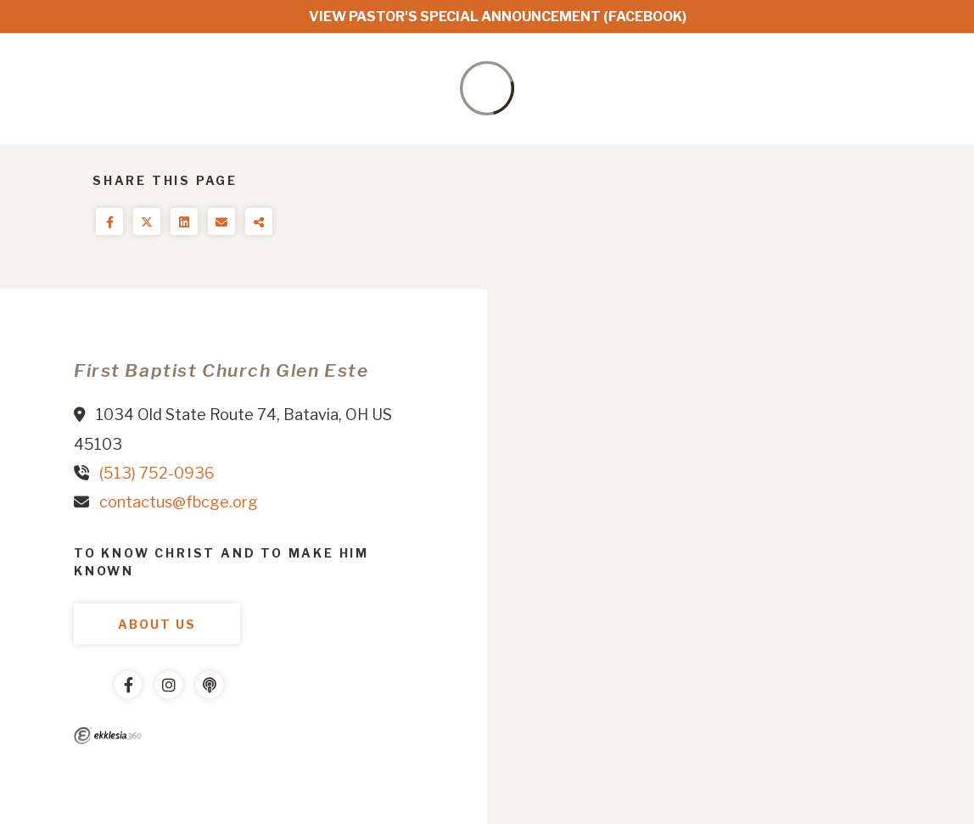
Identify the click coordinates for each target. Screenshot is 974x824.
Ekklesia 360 (108, 735)
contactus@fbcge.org (178, 502)
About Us (157, 624)
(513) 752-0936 (157, 473)
